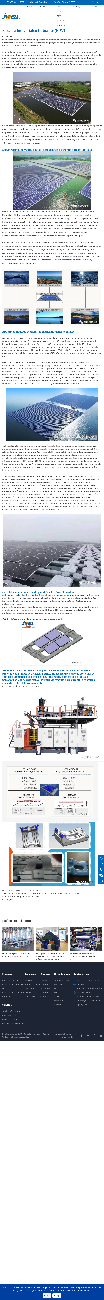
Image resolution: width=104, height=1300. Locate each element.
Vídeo (56, 996)
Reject (47, 1295)
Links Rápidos (62, 974)
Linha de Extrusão (10, 980)
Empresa (94, 6)
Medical (28, 980)
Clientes (58, 1004)
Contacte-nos (81, 974)
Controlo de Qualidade (13, 1023)
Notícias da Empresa (45, 990)
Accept (57, 1295)
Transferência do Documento (62, 982)
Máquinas (29, 988)
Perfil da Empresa (44, 982)
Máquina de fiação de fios (12, 986)
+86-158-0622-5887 (64, 2)
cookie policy (71, 1290)
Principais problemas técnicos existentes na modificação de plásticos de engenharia (50, 956)
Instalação (59, 1000)
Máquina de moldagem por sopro (13, 994)
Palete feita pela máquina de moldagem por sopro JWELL (16, 955)
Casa (29, 6)
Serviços (7, 1005)
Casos (43, 996)
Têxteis (28, 992)
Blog (56, 988)
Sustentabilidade (32, 984)
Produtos (44, 6)
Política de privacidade (67, 1036)
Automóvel (30, 996)
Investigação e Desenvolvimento (10, 1017)
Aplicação (78, 6)
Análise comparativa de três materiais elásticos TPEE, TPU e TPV (84, 956)
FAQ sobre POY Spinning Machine (61, 16)
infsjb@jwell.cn (39, 2)
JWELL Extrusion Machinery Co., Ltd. (34, 1034)
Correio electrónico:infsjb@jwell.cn (89, 986)
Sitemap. (57, 1034)
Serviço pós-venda (11, 1011)
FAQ (56, 992)
